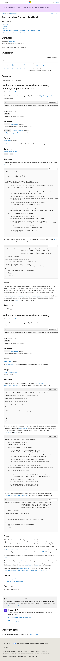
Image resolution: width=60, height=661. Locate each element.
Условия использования (9, 656)
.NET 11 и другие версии (12, 309)
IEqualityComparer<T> (39, 65)
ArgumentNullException (10, 151)
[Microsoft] (30, 2)
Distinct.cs (12, 92)
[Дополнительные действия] (56, 13)
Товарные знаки (22, 656)
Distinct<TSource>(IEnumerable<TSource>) (14, 32)
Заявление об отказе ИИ (9, 651)
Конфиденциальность (9, 653)
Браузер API (13, 13)
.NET (7, 13)
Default (17, 300)
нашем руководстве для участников (14, 605)
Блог (32, 651)
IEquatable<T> (23, 428)
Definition (5, 24)
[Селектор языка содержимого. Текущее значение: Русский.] (7, 643)
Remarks (5, 28)
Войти (57, 2)
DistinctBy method (12, 579)
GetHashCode (8, 432)
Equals (16, 432)
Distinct (6, 165)
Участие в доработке (41, 651)
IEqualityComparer (17, 130)
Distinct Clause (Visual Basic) (15, 581)
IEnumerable (14, 124)
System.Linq (12, 41)
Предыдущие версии (23, 651)
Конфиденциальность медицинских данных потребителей (33, 653)
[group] (31, 105)
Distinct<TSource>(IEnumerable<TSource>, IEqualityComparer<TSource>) (22, 30)
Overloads (5, 26)
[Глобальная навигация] (1, 2)
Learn (3, 13)
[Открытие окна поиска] (53, 2)
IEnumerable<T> (10, 144)
